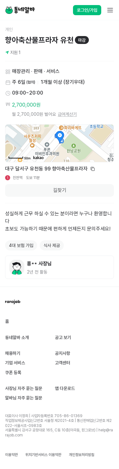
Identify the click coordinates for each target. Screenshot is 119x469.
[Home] (20, 10)
